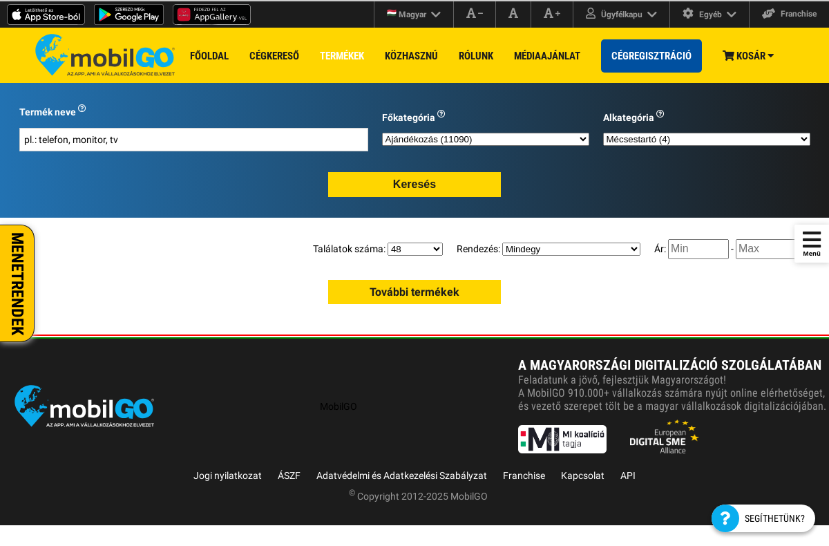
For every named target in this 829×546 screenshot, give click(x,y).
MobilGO (338, 406)
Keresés (414, 184)
